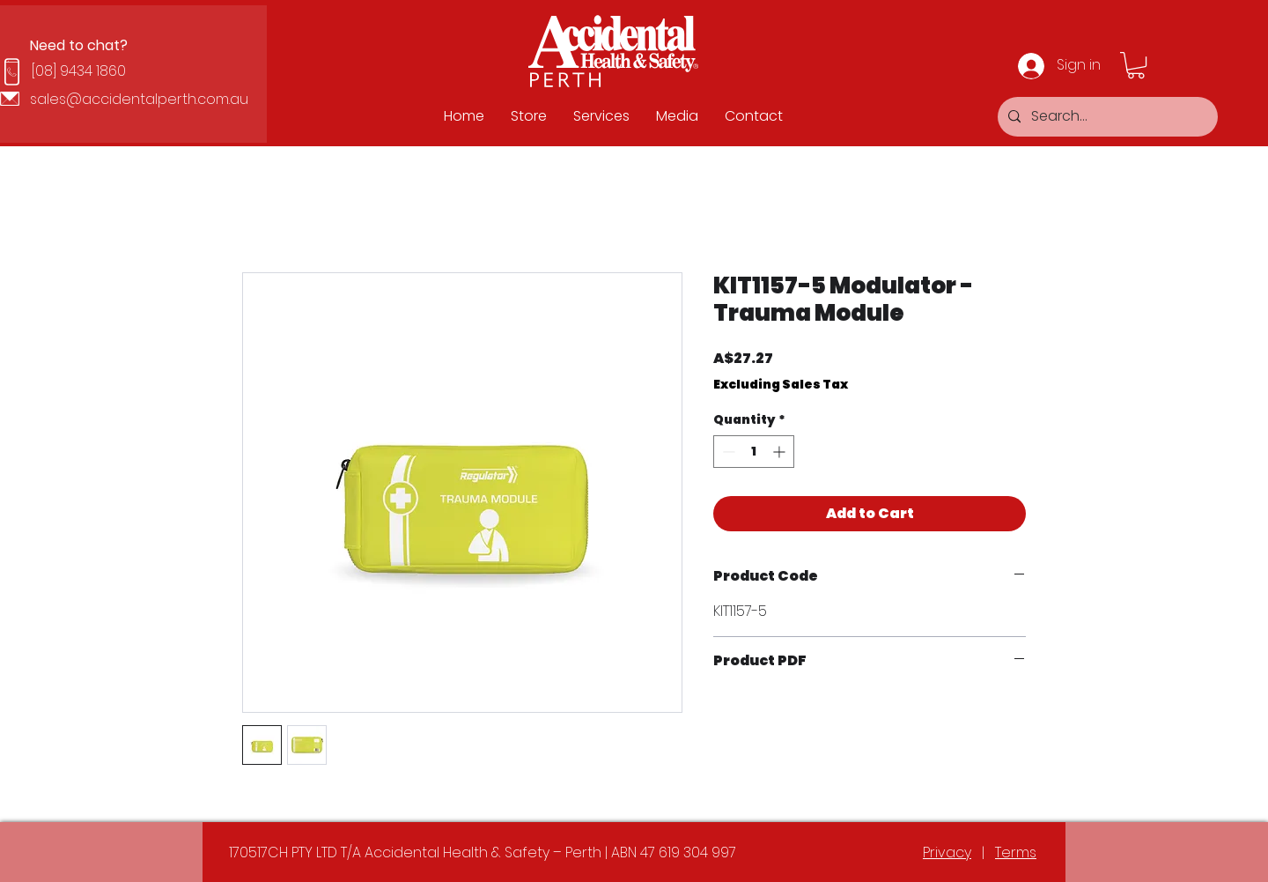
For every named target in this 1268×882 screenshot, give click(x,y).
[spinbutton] (754, 451)
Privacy (947, 852)
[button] (1136, 65)
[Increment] (781, 451)
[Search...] (1106, 117)
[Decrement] (727, 451)
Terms (1015, 852)
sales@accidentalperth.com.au (139, 99)
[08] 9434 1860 (79, 71)
